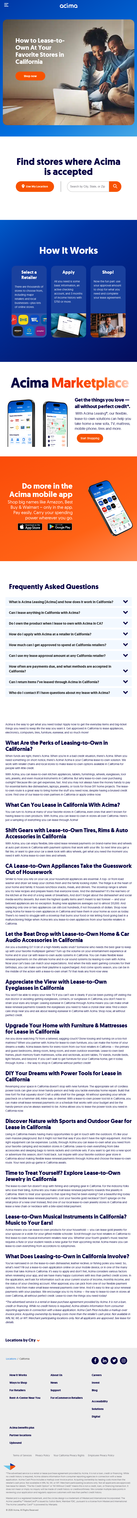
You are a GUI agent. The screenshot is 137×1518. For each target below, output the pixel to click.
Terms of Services (22, 1455)
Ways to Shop (18, 1383)
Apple (31, 527)
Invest (96, 1383)
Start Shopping (90, 438)
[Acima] (68, 7)
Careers (97, 1375)
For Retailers (17, 1390)
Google (61, 527)
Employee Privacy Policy (101, 1455)
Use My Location (36, 186)
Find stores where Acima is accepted (68, 167)
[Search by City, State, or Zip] (88, 186)
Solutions (97, 1409)
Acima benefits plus (21, 1427)
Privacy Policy (42, 1455)
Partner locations (20, 1435)
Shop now (30, 76)
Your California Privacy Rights (69, 1455)
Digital (96, 1416)
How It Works (18, 1375)
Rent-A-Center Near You (24, 1398)
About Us (56, 1375)
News (54, 1383)
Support (56, 1390)
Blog (95, 1390)
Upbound (15, 1443)
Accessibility (100, 1401)
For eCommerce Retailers (67, 1398)
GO (115, 186)
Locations (11, 1358)
